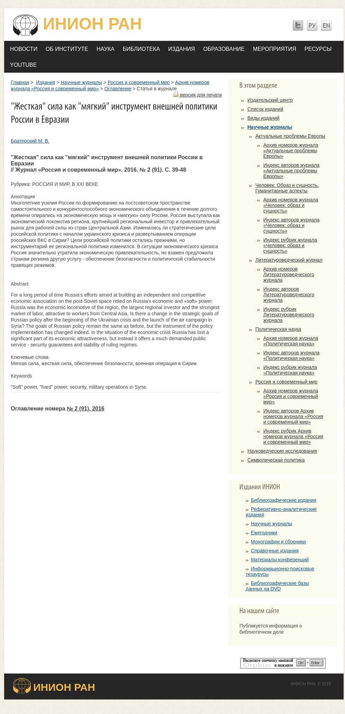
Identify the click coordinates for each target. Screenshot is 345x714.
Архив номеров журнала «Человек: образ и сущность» (290, 205)
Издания (181, 49)
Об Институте (67, 49)
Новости (23, 49)
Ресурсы (318, 49)
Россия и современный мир (139, 82)
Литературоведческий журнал (289, 260)
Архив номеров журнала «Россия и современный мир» (290, 396)
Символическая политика (276, 460)
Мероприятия (274, 49)
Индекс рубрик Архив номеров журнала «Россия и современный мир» (293, 436)
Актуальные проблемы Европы (290, 136)
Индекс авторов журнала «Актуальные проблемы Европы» (291, 170)
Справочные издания (275, 550)
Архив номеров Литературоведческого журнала (288, 274)
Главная (20, 82)
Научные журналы (81, 82)
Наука (106, 49)
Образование (224, 49)
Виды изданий (263, 118)
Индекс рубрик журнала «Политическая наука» (290, 370)
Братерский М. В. (30, 141)
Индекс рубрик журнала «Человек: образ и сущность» (290, 245)
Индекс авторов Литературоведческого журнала (288, 294)
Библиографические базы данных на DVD (277, 585)
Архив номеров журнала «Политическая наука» (290, 340)
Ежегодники (264, 532)
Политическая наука (278, 329)
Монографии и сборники (278, 541)
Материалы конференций (280, 559)
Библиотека (141, 49)
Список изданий (265, 109)
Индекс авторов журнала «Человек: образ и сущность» (291, 225)
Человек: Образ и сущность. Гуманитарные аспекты (287, 187)
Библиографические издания (283, 500)
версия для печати (197, 95)
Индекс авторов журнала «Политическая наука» (291, 355)
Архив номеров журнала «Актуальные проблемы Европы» (290, 150)
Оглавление (117, 88)
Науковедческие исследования (282, 451)
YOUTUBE (23, 65)
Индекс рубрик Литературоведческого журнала (288, 314)
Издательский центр (270, 100)
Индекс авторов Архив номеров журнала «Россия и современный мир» (293, 416)
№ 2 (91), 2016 (86, 409)
